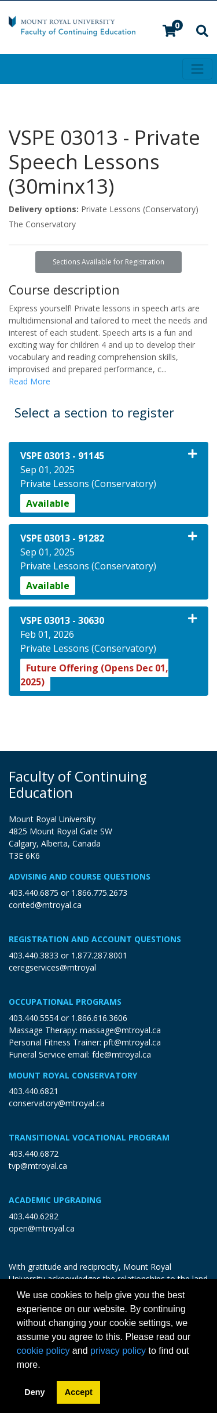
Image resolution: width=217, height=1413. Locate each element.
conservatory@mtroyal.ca (57, 1103)
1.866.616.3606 (99, 1017)
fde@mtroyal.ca (121, 1054)
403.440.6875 (33, 892)
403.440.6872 (33, 1153)
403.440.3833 (33, 955)
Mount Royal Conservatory (73, 1075)
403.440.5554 (33, 1017)
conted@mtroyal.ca (45, 904)
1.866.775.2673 (99, 892)
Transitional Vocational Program (89, 1137)
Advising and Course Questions (79, 876)
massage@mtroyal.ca (120, 1030)
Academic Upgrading (55, 1199)
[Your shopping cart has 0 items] (170, 32)
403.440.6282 (33, 1216)
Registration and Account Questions (95, 939)
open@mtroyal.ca (42, 1228)
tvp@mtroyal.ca (38, 1165)
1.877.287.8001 (99, 955)
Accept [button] (79, 1392)
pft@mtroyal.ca (132, 1042)
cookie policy (43, 1351)
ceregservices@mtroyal (52, 967)
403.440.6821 (33, 1090)
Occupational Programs (65, 1001)
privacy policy (118, 1351)
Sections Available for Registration (108, 262)
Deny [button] (34, 1392)
